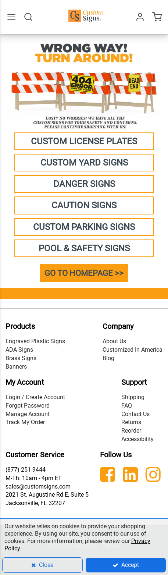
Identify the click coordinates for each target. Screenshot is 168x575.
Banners (16, 366)
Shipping (132, 397)
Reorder (131, 430)
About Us (114, 341)
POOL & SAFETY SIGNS (84, 248)
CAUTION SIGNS (84, 205)
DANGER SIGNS (84, 184)
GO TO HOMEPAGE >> (84, 273)
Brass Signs (21, 358)
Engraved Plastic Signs (35, 341)
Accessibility (137, 439)
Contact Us (135, 414)
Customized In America (132, 349)
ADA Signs (19, 349)
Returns (131, 422)
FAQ (126, 405)
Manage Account (28, 414)
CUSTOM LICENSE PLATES (84, 141)
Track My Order (25, 422)
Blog (108, 358)
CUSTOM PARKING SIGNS (84, 227)
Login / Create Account (35, 397)
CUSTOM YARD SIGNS (84, 162)
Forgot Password (28, 405)
